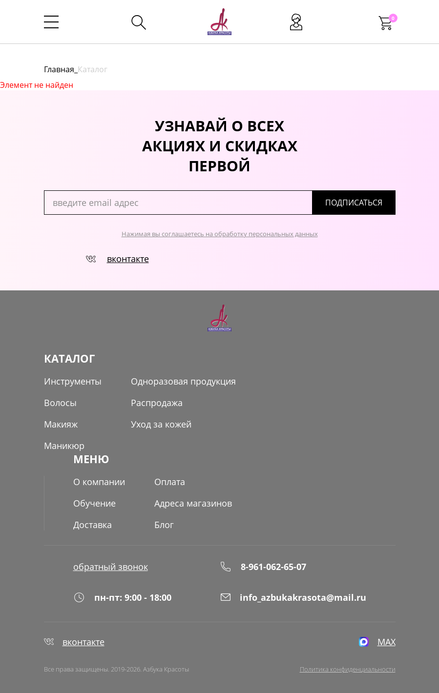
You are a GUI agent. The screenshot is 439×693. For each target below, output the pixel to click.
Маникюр (64, 445)
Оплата (169, 482)
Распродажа (157, 402)
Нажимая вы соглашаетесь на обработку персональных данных (220, 233)
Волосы (60, 402)
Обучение (94, 503)
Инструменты (73, 381)
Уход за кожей (161, 424)
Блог (164, 524)
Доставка (92, 524)
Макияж (61, 424)
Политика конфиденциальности (348, 669)
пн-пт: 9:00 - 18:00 (122, 597)
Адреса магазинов (193, 503)
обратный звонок (110, 566)
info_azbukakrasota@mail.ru (293, 597)
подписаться (353, 202)
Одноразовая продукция (183, 381)
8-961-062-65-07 (263, 566)
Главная (59, 69)
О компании (99, 482)
